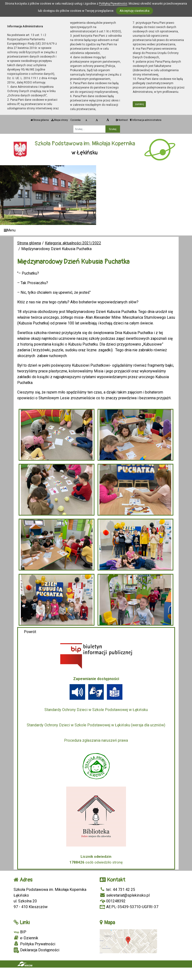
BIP (20, 932)
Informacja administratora (145, 120)
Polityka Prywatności (34, 943)
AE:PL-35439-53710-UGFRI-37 (129, 907)
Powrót (30, 631)
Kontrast (122, 120)
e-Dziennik (26, 937)
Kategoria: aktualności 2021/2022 (73, 243)
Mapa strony (59, 120)
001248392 (113, 901)
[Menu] (96, 230)
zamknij (139, 104)
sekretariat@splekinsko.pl (125, 895)
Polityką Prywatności (113, 3)
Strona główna (40, 120)
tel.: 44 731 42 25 (117, 889)
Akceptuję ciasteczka (134, 10)
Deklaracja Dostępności (36, 950)
